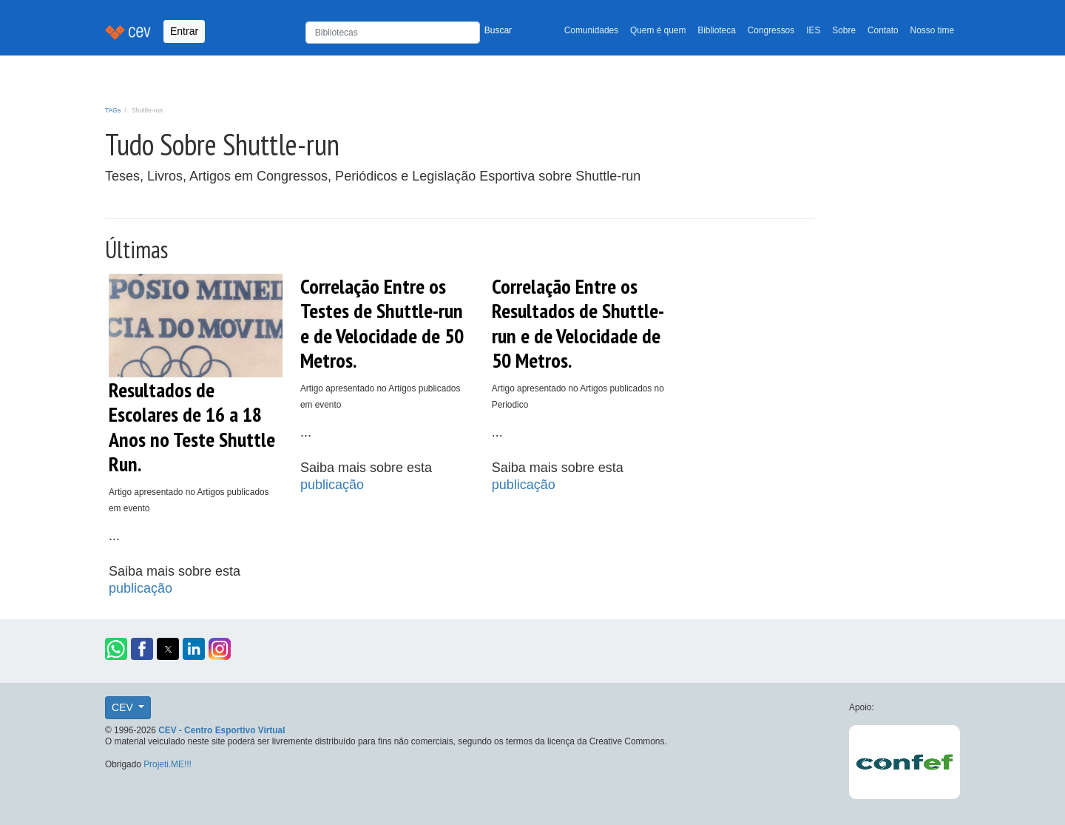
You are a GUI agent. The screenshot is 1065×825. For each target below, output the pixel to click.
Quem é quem (658, 30)
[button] (116, 649)
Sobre (844, 30)
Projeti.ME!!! (167, 764)
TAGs (113, 110)
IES (813, 30)
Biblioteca (716, 30)
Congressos (771, 30)
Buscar (498, 30)
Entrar (184, 31)
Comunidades (591, 30)
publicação (140, 588)
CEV (124, 707)
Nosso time (932, 30)
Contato (883, 30)
